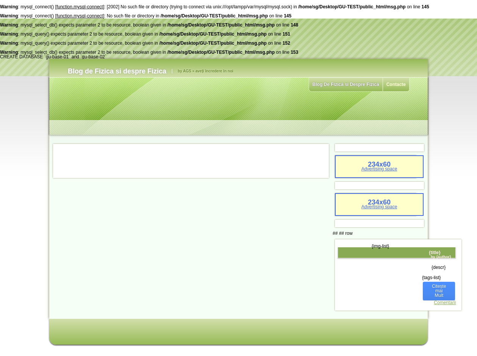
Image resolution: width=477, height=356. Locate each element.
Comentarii (445, 302)
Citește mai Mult (439, 291)
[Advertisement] (191, 161)
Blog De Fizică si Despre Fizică (346, 84)
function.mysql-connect (79, 6)
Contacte (396, 84)
